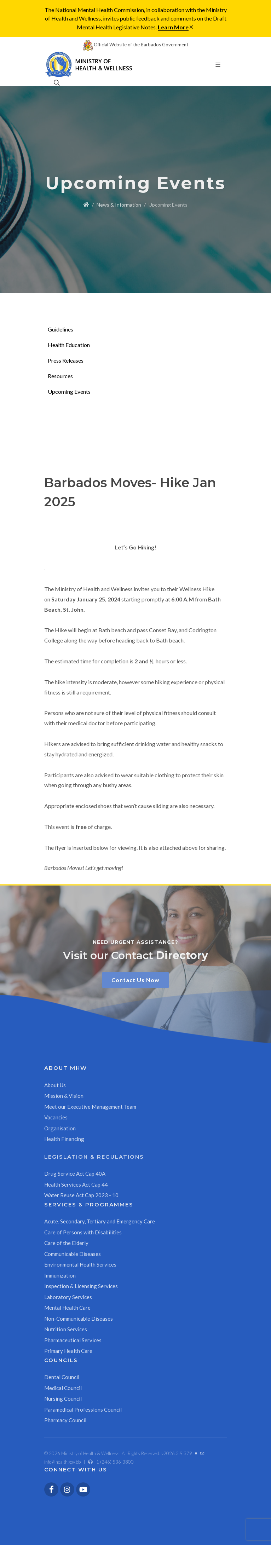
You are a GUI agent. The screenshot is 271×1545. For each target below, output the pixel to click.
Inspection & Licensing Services (81, 1286)
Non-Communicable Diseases (78, 1318)
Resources (60, 376)
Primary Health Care (68, 1351)
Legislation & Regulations (94, 1156)
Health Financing (64, 1139)
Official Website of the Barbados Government (135, 44)
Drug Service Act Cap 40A (74, 1173)
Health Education (69, 344)
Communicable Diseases (72, 1254)
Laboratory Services (68, 1297)
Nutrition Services (65, 1329)
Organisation (60, 1128)
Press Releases (65, 360)
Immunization (60, 1275)
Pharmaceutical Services (73, 1340)
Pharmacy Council (65, 1420)
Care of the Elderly (66, 1243)
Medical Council (63, 1388)
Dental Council (61, 1377)
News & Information (119, 205)
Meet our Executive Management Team (90, 1106)
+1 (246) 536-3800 (111, 1462)
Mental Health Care (67, 1307)
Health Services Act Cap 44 (76, 1184)
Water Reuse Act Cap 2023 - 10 (81, 1195)
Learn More (173, 27)
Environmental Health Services (80, 1264)
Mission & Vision (63, 1096)
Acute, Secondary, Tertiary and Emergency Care (99, 1221)
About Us (55, 1085)
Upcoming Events (69, 391)
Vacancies (56, 1117)
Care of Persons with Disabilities (83, 1232)
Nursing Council (63, 1398)
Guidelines (60, 329)
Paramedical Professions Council (83, 1409)
